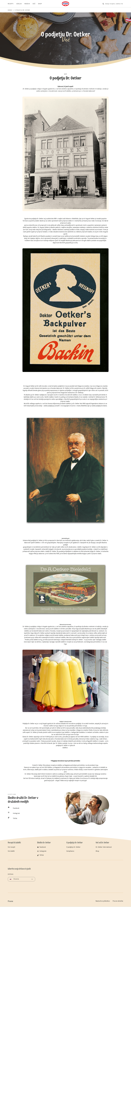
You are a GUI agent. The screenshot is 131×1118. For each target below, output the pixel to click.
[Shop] (41, 4)
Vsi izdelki (11, 851)
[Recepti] (12, 4)
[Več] (35, 4)
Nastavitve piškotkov (103, 901)
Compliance (70, 851)
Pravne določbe (118, 901)
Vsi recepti (11, 847)
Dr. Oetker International (104, 847)
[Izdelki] (20, 4)
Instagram (42, 851)
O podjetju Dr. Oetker (73, 847)
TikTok (41, 855)
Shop (97, 851)
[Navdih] (29, 4)
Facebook (42, 847)
